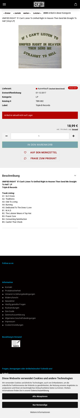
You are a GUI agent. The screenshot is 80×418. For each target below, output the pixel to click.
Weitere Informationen (40, 412)
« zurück (17, 13)
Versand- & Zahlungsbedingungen (20, 294)
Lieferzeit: (7, 88)
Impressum (10, 321)
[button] (6, 136)
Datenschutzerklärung (40, 390)
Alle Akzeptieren (40, 396)
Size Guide (9, 311)
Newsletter (10, 301)
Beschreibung (11, 175)
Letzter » (37, 13)
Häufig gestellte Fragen (15, 304)
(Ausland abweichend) (57, 89)
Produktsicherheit (13, 290)
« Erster (7, 13)
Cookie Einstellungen (14, 325)
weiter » (26, 13)
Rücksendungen (12, 308)
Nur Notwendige (40, 405)
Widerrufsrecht (11, 297)
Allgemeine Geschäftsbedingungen (20, 318)
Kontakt (8, 287)
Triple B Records (9, 187)
